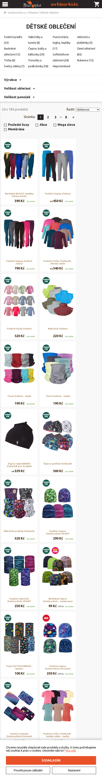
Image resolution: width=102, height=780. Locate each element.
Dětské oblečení (49, 12)
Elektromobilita (14, 726)
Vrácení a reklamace (50, 726)
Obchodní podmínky (50, 717)
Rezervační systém (83, 721)
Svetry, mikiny (14, 66)
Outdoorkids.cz (17, 12)
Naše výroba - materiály (85, 726)
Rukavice (85, 60)
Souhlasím (51, 760)
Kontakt (9, 721)
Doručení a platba (49, 721)
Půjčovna (77, 717)
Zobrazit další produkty (53, 687)
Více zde (70, 750)
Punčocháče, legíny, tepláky (61, 42)
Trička (9, 60)
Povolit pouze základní (28, 770)
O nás (8, 717)
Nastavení (74, 770)
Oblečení (33, 12)
